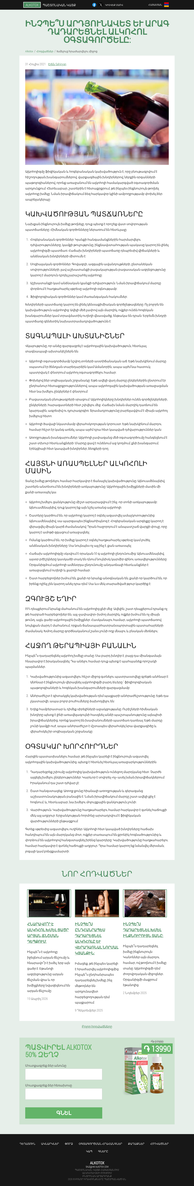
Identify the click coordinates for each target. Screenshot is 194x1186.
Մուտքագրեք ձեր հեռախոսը (48, 1085)
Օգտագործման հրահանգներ (100, 1144)
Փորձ (69, 1144)
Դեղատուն (27, 1144)
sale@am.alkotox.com (97, 1166)
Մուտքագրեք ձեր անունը (45, 1065)
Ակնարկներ (50, 1144)
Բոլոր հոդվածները (97, 1026)
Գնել (63, 1112)
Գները (103, 1151)
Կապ (89, 1151)
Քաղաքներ (136, 1144)
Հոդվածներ (159, 1144)
